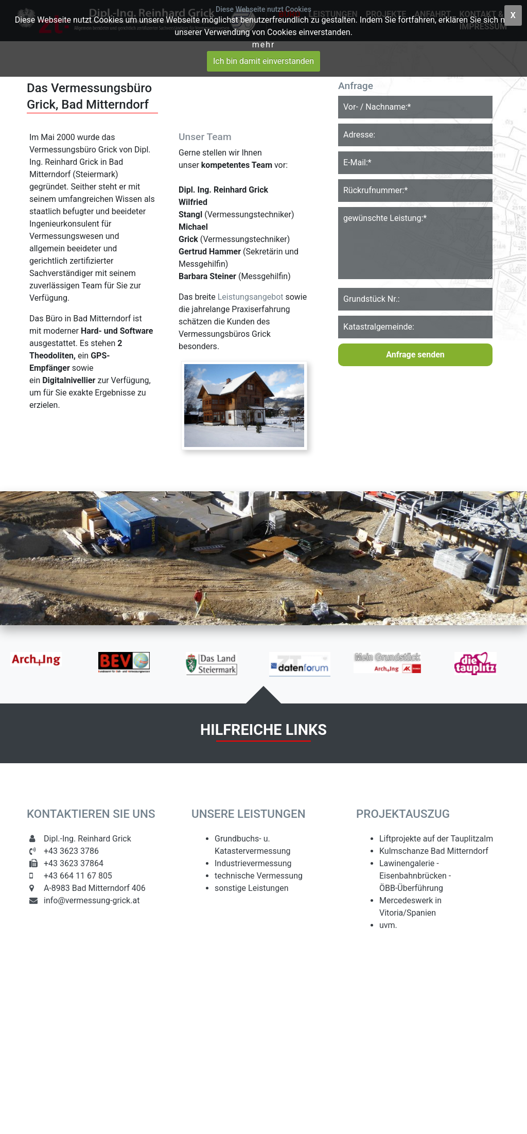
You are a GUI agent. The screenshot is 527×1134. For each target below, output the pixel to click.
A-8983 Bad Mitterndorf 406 (95, 888)
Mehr (263, 44)
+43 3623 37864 (73, 863)
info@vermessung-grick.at (91, 900)
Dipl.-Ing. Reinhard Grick (87, 839)
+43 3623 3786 (71, 851)
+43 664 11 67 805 (78, 876)
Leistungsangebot (251, 297)
